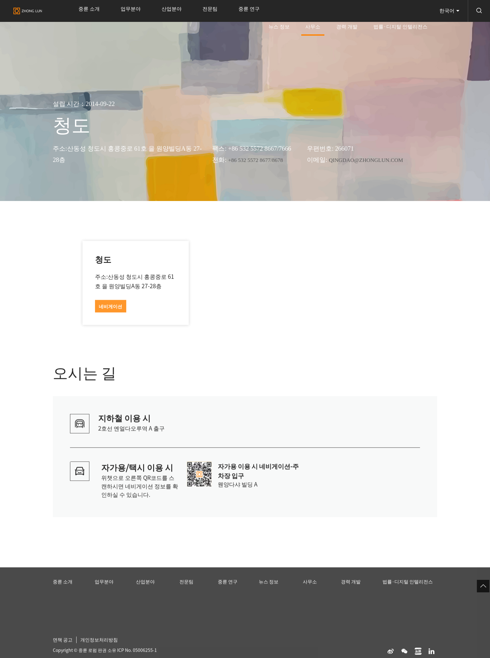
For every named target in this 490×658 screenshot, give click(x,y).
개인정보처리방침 (102, 647)
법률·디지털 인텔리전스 (405, 10)
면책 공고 (63, 647)
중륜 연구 (212, 10)
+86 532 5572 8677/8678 (259, 159)
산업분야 (151, 10)
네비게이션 (111, 306)
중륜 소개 (85, 10)
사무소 (333, 15)
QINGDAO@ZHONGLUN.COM (371, 159)
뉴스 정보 (307, 10)
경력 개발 (359, 10)
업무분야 (118, 10)
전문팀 (181, 10)
